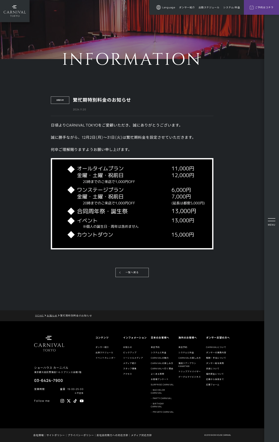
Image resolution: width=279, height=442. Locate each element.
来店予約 (155, 347)
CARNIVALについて (216, 347)
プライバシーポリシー (81, 435)
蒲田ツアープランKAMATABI (187, 364)
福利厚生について (215, 373)
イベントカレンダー (106, 357)
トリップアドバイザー (189, 371)
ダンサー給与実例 (215, 363)
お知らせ (127, 347)
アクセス (127, 373)
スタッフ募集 (130, 368)
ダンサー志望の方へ (218, 337)
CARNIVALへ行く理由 (162, 368)
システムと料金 (158, 352)
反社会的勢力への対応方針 (112, 435)
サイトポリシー (56, 435)
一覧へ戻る (132, 272)
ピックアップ (130, 352)
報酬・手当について (216, 357)
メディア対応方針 (141, 435)
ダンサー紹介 (102, 347)
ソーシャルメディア (133, 357)
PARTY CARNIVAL (162, 398)
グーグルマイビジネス (189, 376)
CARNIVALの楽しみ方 (162, 363)
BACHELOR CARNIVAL (158, 391)
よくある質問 (157, 373)
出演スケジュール (104, 352)
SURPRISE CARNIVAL (162, 384)
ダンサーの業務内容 (216, 352)
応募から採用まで (215, 379)
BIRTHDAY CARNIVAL (157, 405)
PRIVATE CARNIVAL (163, 411)
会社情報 (38, 435)
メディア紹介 (130, 363)
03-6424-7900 (48, 380)
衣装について (212, 368)
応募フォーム (212, 384)
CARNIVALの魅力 (160, 357)
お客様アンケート (160, 379)
